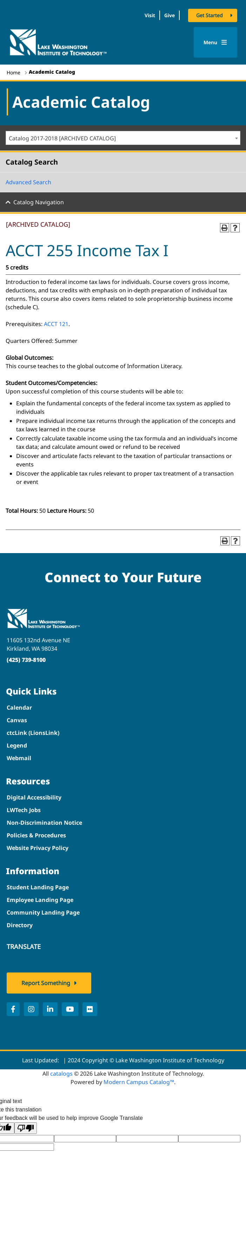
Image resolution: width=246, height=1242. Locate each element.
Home (13, 72)
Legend (17, 745)
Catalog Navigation (38, 202)
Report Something (45, 983)
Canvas (17, 720)
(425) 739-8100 (26, 660)
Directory (20, 925)
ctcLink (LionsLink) (33, 733)
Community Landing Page (43, 912)
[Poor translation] (25, 1128)
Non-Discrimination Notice (44, 822)
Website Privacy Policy (37, 848)
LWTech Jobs (24, 810)
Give (169, 15)
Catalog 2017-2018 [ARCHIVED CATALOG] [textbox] (62, 138)
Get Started (209, 15)
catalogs (61, 1073)
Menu (215, 42)
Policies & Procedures (36, 835)
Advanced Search (28, 182)
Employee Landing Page (40, 900)
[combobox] (123, 138)
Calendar (19, 707)
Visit (150, 15)
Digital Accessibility (34, 797)
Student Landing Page (38, 887)
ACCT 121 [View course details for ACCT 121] (56, 324)
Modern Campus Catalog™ (139, 1082)
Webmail (19, 758)
